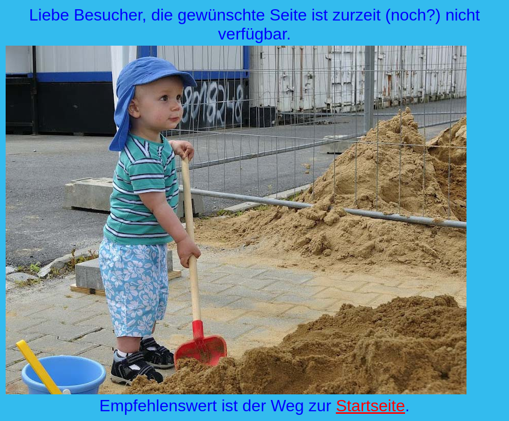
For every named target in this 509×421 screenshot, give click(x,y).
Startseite (370, 405)
